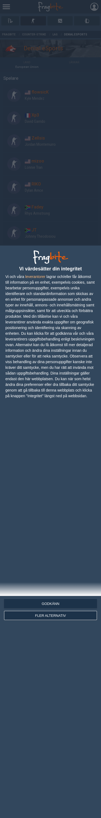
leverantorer (35, 277)
